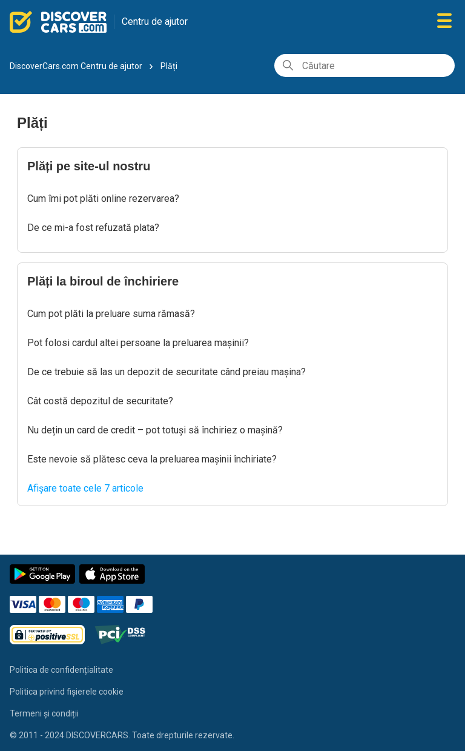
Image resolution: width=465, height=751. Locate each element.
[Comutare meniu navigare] (444, 21)
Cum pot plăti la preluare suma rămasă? (111, 313)
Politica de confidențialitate (61, 670)
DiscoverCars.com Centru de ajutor (76, 66)
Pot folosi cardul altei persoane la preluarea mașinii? (138, 343)
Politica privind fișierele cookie (67, 691)
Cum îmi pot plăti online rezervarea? (103, 198)
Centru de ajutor (155, 21)
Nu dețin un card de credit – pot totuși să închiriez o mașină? (155, 430)
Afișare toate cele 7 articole (85, 488)
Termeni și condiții (44, 713)
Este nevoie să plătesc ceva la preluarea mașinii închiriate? (152, 459)
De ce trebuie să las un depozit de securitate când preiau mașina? (166, 372)
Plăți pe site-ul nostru (88, 166)
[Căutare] (364, 65)
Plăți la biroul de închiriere (103, 281)
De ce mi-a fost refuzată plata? (93, 227)
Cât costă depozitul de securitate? (100, 401)
